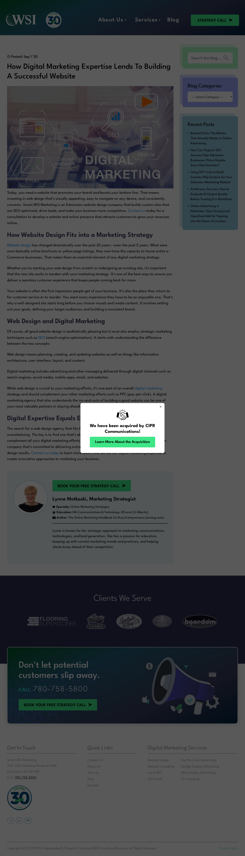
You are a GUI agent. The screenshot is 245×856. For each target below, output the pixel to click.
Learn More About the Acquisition (122, 442)
